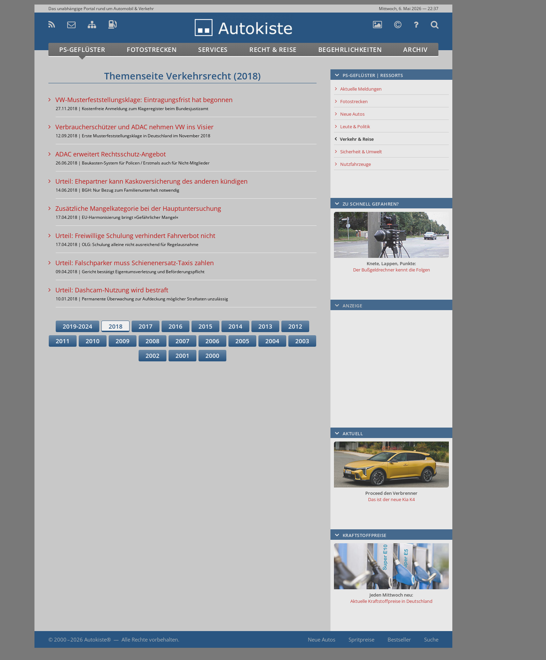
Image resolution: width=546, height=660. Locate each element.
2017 (146, 326)
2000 (212, 356)
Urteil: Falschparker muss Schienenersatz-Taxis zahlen (134, 263)
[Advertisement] (484, 158)
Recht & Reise (273, 49)
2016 (175, 326)
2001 (182, 356)
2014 (235, 326)
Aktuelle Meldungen (361, 89)
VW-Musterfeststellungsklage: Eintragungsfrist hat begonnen (144, 99)
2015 (205, 326)
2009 (123, 341)
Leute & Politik (355, 126)
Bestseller (399, 639)
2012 (295, 326)
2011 (63, 341)
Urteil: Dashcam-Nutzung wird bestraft (111, 290)
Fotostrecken (152, 49)
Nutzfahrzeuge (355, 164)
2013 (265, 326)
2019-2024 (77, 326)
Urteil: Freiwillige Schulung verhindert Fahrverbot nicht (135, 235)
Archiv (415, 49)
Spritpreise (361, 639)
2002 (152, 356)
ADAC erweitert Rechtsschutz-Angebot (110, 154)
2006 (212, 341)
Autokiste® (97, 639)
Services (213, 49)
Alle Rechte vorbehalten (150, 639)
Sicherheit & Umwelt (361, 151)
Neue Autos (352, 114)
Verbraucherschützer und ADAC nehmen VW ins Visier (134, 127)
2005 (242, 341)
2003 (302, 341)
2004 (272, 341)
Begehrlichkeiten (350, 49)
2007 (182, 341)
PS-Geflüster (82, 49)
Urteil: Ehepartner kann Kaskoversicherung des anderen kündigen (151, 181)
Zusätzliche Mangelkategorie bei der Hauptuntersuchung (138, 208)
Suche (431, 639)
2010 (93, 341)
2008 (152, 341)
